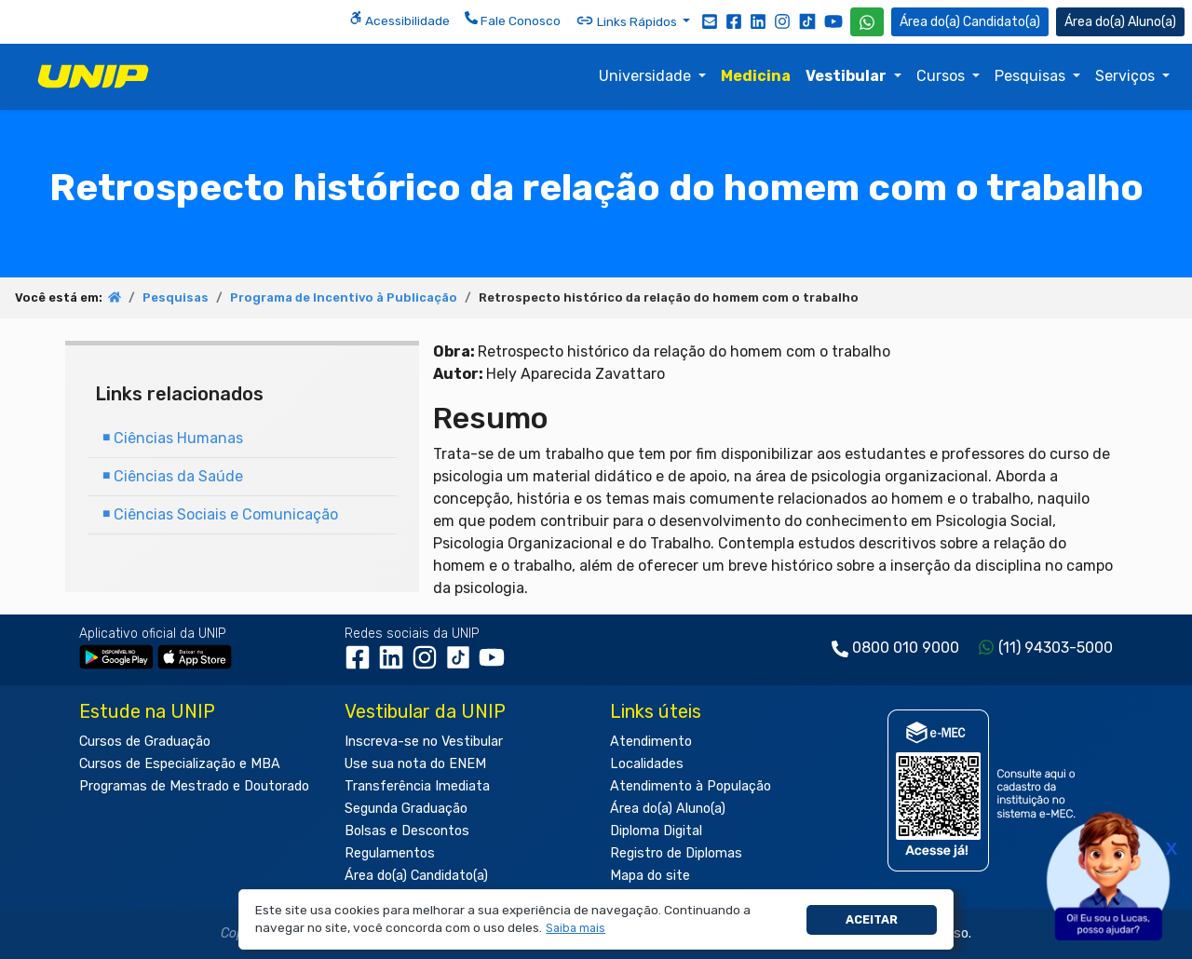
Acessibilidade (399, 19)
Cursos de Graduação (144, 742)
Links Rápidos (628, 20)
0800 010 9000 (905, 647)
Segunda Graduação (406, 809)
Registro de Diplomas (676, 853)
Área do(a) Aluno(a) (667, 809)
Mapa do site (650, 876)
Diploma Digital (656, 831)
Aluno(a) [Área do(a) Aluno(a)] (1120, 22)
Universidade (647, 76)
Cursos (942, 76)
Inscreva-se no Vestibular (424, 742)
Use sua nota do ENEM (415, 764)
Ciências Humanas (172, 438)
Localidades (647, 764)
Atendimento (651, 742)
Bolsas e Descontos (407, 831)
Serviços (1126, 76)
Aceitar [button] (872, 919)
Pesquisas (1032, 76)
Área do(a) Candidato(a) (416, 876)
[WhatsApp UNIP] (867, 21)
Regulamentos (390, 853)
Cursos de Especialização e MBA (179, 764)
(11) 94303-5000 (1055, 647)
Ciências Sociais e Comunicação (220, 514)
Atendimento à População (690, 786)
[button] (576, 929)
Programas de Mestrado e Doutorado (194, 786)
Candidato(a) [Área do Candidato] (970, 22)
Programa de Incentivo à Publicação (343, 297)
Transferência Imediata (417, 786)
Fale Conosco (513, 19)
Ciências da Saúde (172, 476)
